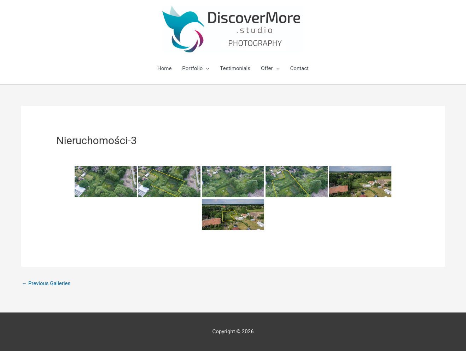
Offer (267, 68)
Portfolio (192, 68)
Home (164, 68)
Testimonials (235, 68)
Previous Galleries (46, 283)
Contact (299, 68)
